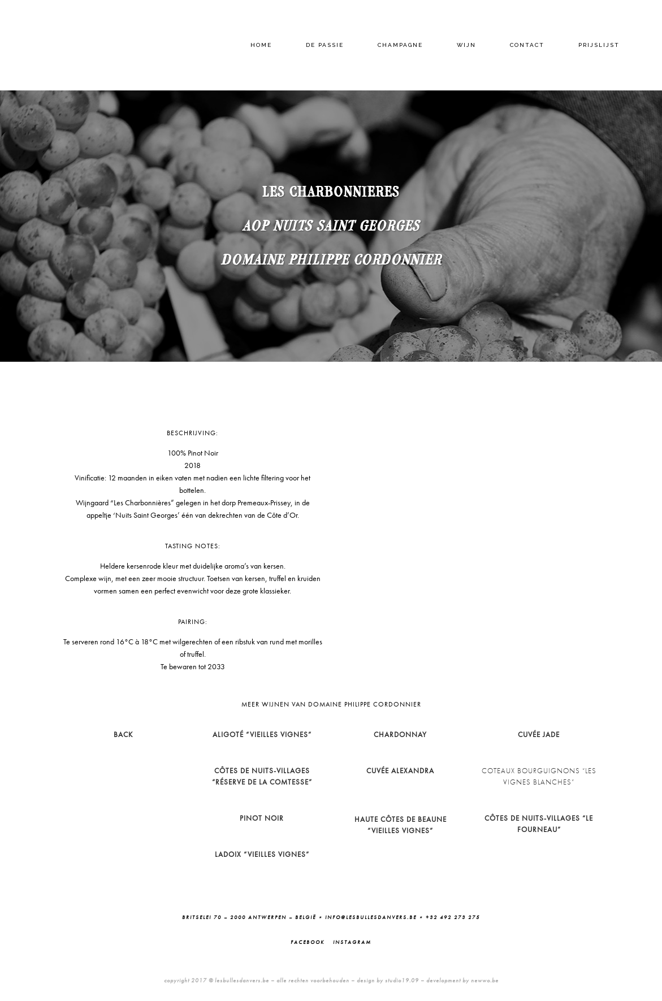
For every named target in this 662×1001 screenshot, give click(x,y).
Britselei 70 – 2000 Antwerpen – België (249, 917)
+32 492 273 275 (453, 917)
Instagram (352, 942)
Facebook (307, 942)
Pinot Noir (262, 818)
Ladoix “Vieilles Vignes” (262, 854)
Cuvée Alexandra (400, 770)
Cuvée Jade (539, 734)
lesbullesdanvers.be (242, 980)
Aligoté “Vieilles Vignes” (262, 734)
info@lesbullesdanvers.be (371, 917)
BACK (123, 734)
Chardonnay (400, 734)
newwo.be (485, 980)
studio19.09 (402, 980)
